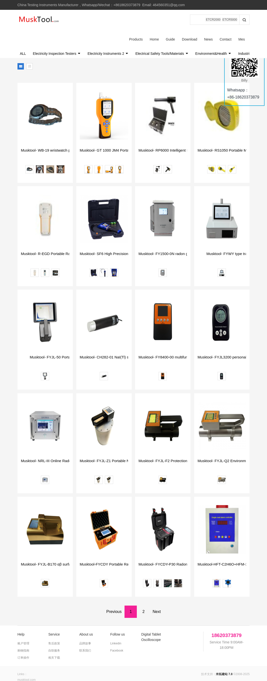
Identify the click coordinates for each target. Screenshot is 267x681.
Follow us (117, 615)
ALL (23, 34)
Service (54, 615)
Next (157, 592)
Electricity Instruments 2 (108, 34)
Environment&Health (213, 34)
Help (21, 615)
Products (77, 20)
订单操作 (23, 638)
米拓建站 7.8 (224, 654)
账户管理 (23, 623)
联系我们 (85, 631)
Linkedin (115, 623)
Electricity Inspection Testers (57, 34)
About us (86, 615)
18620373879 (226, 615)
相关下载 (54, 638)
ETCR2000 (213, 19)
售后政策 (54, 623)
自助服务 (54, 631)
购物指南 (23, 631)
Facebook (116, 631)
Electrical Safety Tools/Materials (161, 34)
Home (95, 20)
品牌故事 (85, 623)
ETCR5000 (229, 19)
